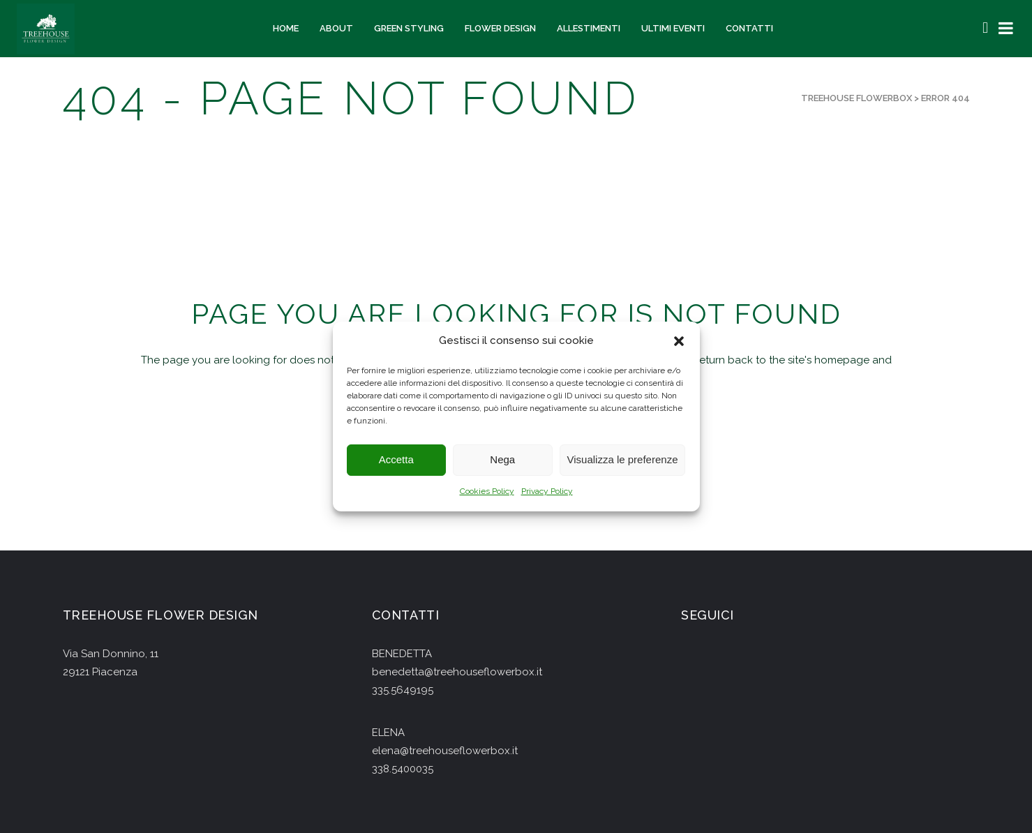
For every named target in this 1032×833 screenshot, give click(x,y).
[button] (679, 341)
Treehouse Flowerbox (856, 98)
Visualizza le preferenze (622, 460)
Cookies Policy (487, 491)
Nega (502, 460)
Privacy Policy (547, 491)
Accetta (396, 460)
